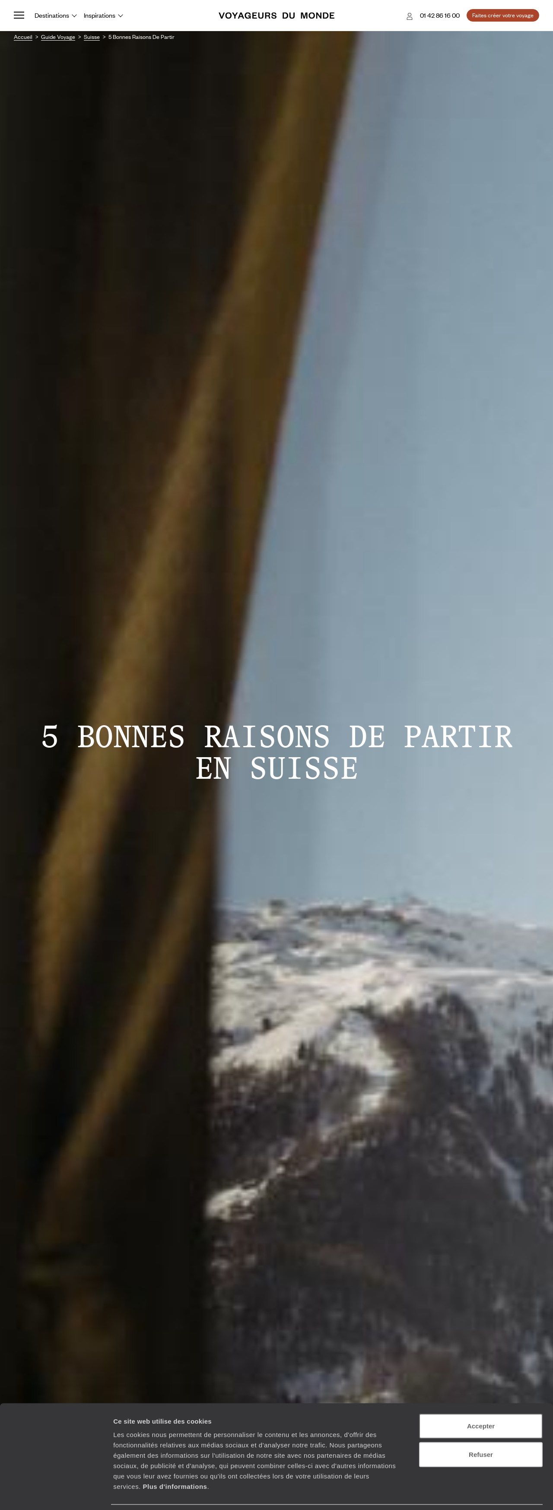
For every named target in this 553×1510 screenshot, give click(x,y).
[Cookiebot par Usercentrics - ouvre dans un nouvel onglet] (56, 1493)
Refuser (481, 1426)
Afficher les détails (476, 1493)
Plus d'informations (175, 1458)
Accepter (481, 1397)
